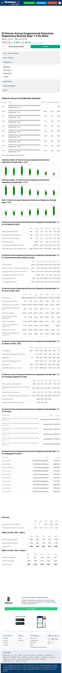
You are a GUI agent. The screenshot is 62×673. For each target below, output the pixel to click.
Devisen (37, 657)
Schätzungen (7, 70)
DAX (24, 655)
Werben (21, 640)
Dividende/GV (7, 73)
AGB (31, 645)
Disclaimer (33, 643)
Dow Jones (40, 655)
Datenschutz (34, 640)
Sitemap (5, 645)
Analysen (6, 77)
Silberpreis (6, 659)
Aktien (31, 657)
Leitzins (24, 661)
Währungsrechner (8, 661)
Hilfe (20, 638)
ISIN (16, 39)
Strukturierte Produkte (24, 659)
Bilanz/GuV (6, 67)
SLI (15, 655)
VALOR (4, 39)
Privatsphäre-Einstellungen (38, 647)
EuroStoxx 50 (31, 655)
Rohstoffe (35, 659)
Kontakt (5, 638)
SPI (12, 655)
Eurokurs (52, 657)
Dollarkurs (44, 657)
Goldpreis (25, 657)
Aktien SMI (6, 655)
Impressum (33, 638)
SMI (19, 657)
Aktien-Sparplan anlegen (16, 46)
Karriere (5, 640)
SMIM (19, 655)
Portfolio (42, 659)
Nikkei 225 (6, 657)
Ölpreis (18, 661)
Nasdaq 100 (48, 655)
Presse (5, 643)
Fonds (13, 659)
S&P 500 (13, 657)
